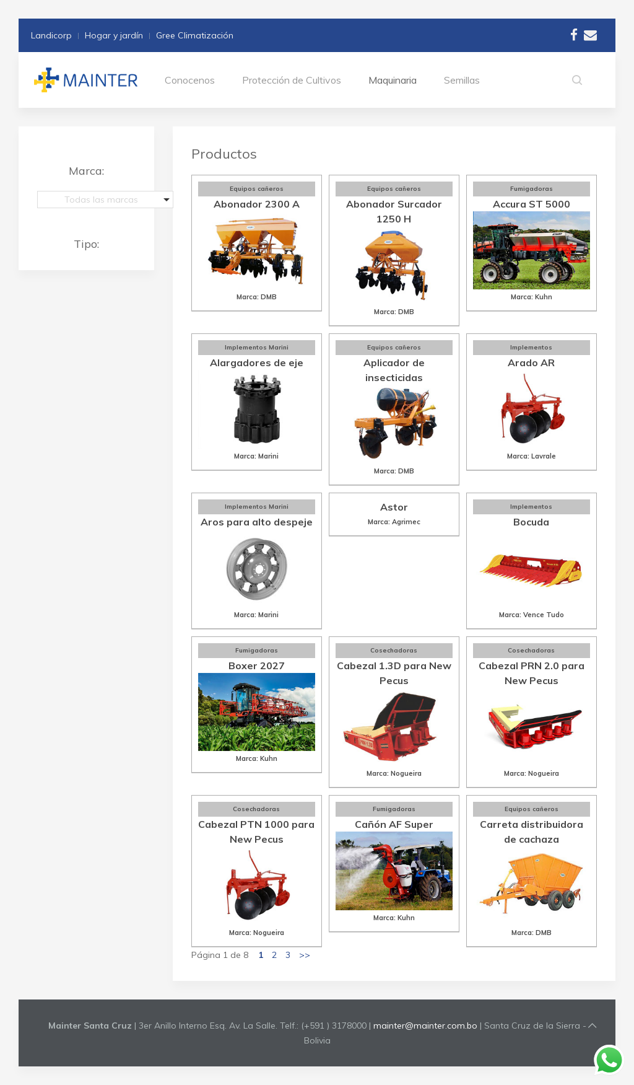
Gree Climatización (194, 35)
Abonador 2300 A (257, 204)
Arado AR (531, 362)
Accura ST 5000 (531, 204)
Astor (394, 507)
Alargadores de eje (256, 362)
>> (304, 954)
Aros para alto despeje (257, 522)
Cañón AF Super (394, 824)
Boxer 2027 (256, 665)
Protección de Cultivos (291, 80)
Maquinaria (392, 80)
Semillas (462, 80)
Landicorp (51, 35)
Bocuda (531, 522)
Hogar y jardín (114, 35)
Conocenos (190, 80)
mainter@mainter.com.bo (425, 1025)
